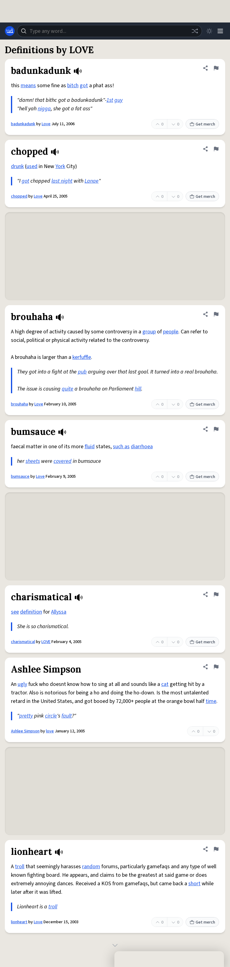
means (28, 85)
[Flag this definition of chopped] (216, 149)
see (15, 612)
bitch (72, 85)
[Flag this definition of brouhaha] (216, 314)
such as (121, 446)
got (84, 85)
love (50, 731)
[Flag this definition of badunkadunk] (216, 68)
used (31, 166)
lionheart (19, 922)
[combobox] (109, 31)
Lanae (92, 181)
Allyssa (58, 612)
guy (118, 100)
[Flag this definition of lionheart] (216, 849)
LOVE (46, 642)
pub (82, 372)
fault (66, 716)
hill (138, 389)
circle (51, 716)
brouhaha (19, 404)
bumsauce (20, 476)
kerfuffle (81, 357)
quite (67, 389)
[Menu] (220, 31)
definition (31, 612)
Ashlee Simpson (25, 731)
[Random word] (194, 31)
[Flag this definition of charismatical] (216, 594)
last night (61, 181)
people (170, 332)
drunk (17, 166)
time (211, 701)
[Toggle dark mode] (209, 31)
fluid (90, 446)
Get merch (202, 124)
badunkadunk (23, 124)
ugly (22, 684)
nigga (44, 108)
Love (46, 124)
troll (19, 866)
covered (62, 461)
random (91, 866)
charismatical (23, 642)
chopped (19, 196)
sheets (33, 461)
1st (109, 100)
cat (165, 684)
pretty (26, 716)
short (194, 883)
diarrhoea (142, 446)
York (60, 166)
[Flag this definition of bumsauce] (216, 429)
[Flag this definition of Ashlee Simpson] (216, 667)
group (149, 332)
